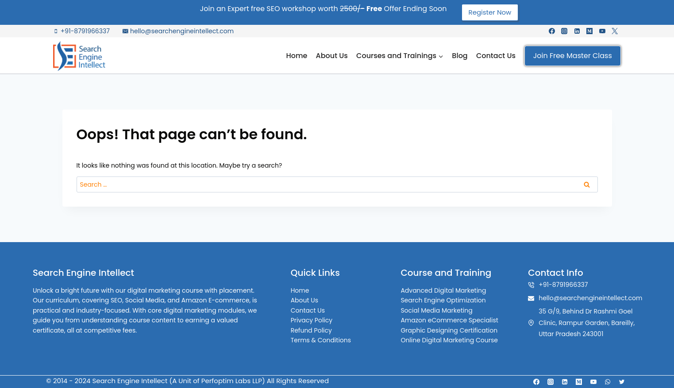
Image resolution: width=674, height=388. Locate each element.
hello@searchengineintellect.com (590, 298)
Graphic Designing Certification (449, 330)
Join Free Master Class (572, 56)
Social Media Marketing (436, 310)
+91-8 (547, 284)
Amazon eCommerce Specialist (449, 320)
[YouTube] (602, 31)
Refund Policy (311, 330)
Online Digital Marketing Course (449, 340)
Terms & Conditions (321, 340)
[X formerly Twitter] (615, 31)
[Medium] (589, 31)
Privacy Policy (312, 320)
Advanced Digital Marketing (443, 290)
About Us (332, 56)
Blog (459, 56)
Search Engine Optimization (443, 300)
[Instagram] (564, 31)
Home (296, 56)
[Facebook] (552, 31)
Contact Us (496, 56)
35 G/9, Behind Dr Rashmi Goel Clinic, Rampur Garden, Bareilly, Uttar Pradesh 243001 (587, 322)
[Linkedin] (577, 31)
